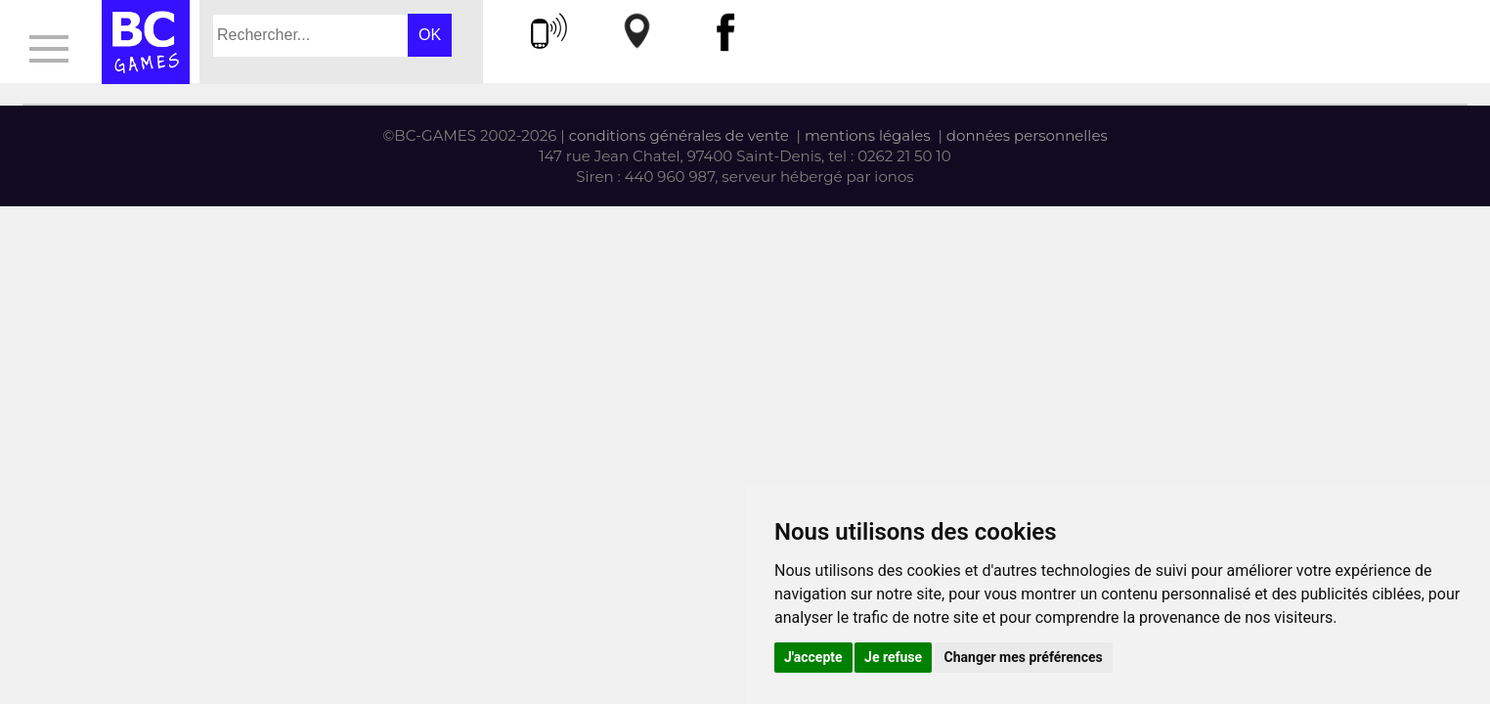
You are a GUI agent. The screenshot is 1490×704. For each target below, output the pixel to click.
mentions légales (868, 135)
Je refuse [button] (893, 657)
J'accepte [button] (813, 657)
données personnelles (1027, 135)
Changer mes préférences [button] (1023, 657)
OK (429, 34)
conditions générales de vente (679, 135)
